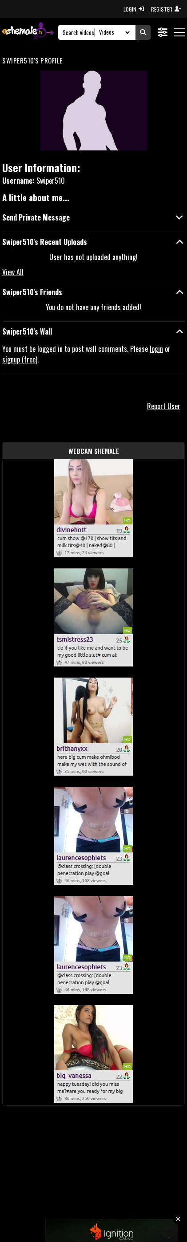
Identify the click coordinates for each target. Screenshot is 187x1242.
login (156, 348)
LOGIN (133, 9)
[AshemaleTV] (28, 32)
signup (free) (19, 359)
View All (13, 272)
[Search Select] (113, 32)
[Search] (79, 32)
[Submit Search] (143, 32)
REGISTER (166, 9)
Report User (163, 406)
